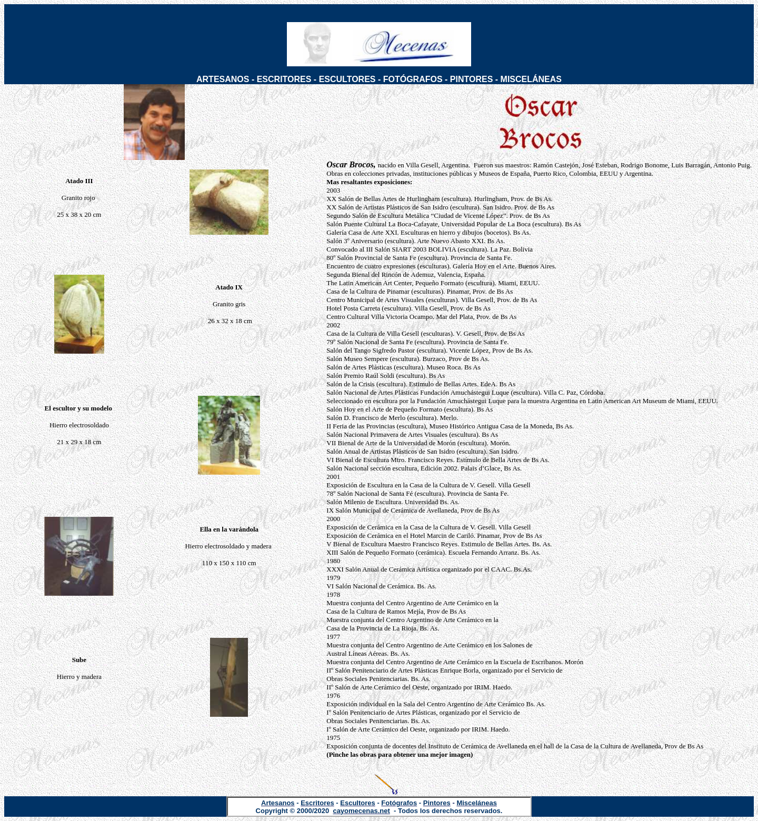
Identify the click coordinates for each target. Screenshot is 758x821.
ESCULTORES (347, 79)
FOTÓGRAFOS (413, 79)
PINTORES (471, 79)
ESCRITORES (284, 79)
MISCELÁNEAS (531, 79)
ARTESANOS (222, 79)
